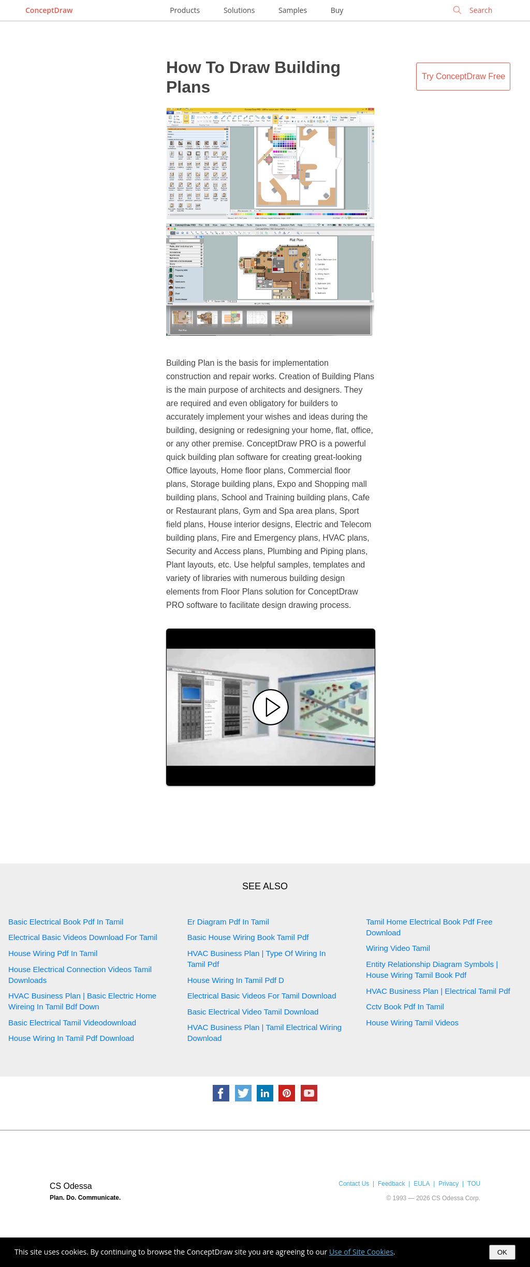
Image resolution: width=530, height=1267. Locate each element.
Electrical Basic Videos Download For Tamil (82, 937)
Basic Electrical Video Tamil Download (253, 1011)
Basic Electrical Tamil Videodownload (72, 1022)
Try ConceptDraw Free (463, 76)
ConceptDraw (48, 10)
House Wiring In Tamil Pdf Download (71, 1038)
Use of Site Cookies (361, 1252)
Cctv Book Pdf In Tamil (405, 1006)
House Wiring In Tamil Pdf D (235, 980)
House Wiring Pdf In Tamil (52, 953)
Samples (292, 10)
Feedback (391, 1183)
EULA (422, 1183)
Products (185, 10)
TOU (473, 1183)
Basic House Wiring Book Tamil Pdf (248, 937)
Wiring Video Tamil (398, 948)
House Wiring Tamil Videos (412, 1022)
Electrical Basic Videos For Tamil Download (261, 995)
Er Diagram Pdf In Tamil (228, 921)
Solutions (239, 10)
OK (502, 1252)
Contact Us (353, 1183)
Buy (337, 10)
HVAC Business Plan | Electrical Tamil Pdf (438, 991)
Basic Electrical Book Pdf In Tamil (65, 921)
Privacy (448, 1183)
